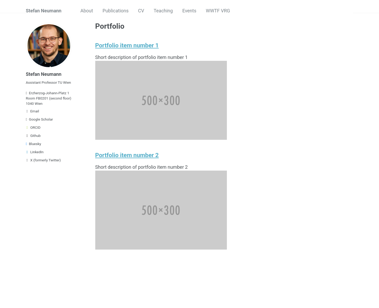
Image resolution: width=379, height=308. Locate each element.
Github (33, 135)
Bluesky (33, 144)
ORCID (33, 127)
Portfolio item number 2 (127, 155)
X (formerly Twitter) (43, 160)
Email (32, 111)
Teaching (163, 10)
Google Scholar (39, 119)
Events (189, 10)
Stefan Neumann (43, 10)
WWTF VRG (218, 10)
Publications (115, 10)
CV (141, 10)
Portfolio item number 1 (127, 45)
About (86, 10)
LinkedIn (35, 152)
